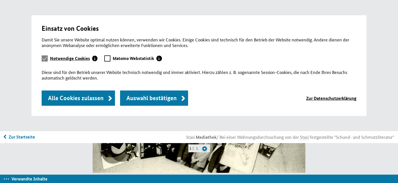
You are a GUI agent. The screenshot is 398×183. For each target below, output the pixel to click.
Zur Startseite (22, 137)
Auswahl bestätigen (151, 98)
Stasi (201, 137)
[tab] (74, 58)
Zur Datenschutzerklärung (331, 98)
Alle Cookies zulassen (76, 98)
